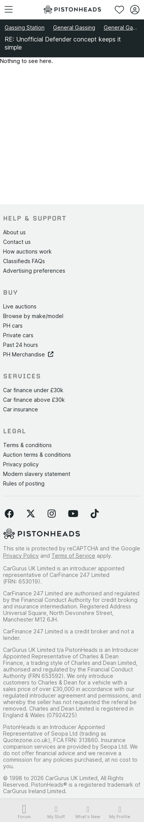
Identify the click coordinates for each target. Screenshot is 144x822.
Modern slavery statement (36, 474)
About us (14, 232)
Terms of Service (73, 555)
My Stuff (56, 812)
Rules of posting (24, 483)
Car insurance (20, 409)
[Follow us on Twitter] (31, 513)
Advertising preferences (34, 270)
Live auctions (19, 306)
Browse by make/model (33, 316)
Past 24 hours (20, 344)
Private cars (18, 335)
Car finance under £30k (33, 390)
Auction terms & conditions (37, 454)
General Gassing (74, 27)
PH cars (13, 325)
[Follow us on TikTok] (94, 513)
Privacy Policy (21, 555)
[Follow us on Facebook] (9, 513)
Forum (24, 812)
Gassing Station (25, 27)
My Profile (119, 812)
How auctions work (27, 251)
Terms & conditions (27, 445)
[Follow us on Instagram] (51, 513)
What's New (88, 812)
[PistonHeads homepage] (72, 9)
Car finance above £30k (34, 399)
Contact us (17, 242)
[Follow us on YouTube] (73, 513)
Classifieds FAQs (24, 261)
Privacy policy (21, 464)
